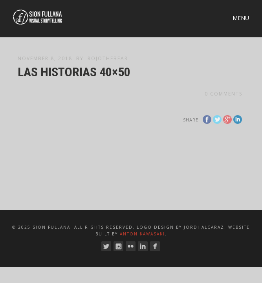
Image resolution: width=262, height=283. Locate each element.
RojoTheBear (108, 58)
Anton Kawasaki (142, 234)
